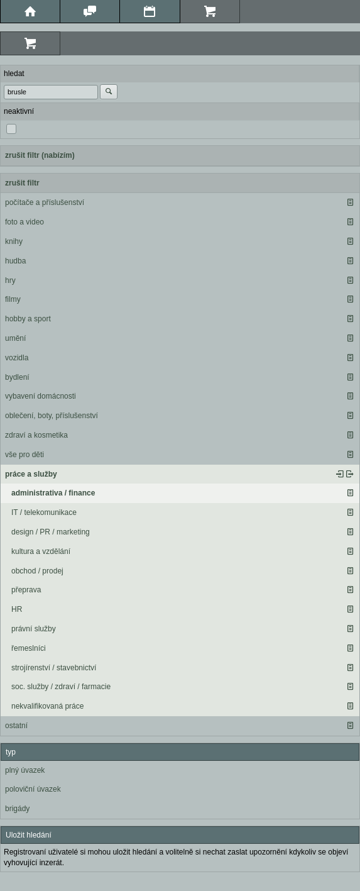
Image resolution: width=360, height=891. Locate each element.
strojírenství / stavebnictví (53, 667)
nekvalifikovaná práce (47, 706)
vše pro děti (24, 454)
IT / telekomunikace (44, 512)
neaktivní (19, 111)
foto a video (24, 222)
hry (10, 280)
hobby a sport (28, 318)
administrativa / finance (53, 493)
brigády (17, 808)
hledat (14, 73)
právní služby (33, 628)
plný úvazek (25, 770)
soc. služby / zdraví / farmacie (61, 686)
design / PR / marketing (50, 532)
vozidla (16, 357)
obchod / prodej (37, 571)
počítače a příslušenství (44, 202)
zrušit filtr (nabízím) (40, 155)
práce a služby (31, 474)
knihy (14, 241)
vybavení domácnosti (40, 396)
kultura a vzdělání (40, 551)
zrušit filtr (22, 183)
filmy (13, 299)
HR (16, 609)
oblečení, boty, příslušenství (51, 415)
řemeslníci (28, 648)
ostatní (16, 725)
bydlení (17, 377)
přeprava (26, 589)
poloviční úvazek (33, 789)
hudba (15, 261)
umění (15, 338)
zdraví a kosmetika (36, 435)
